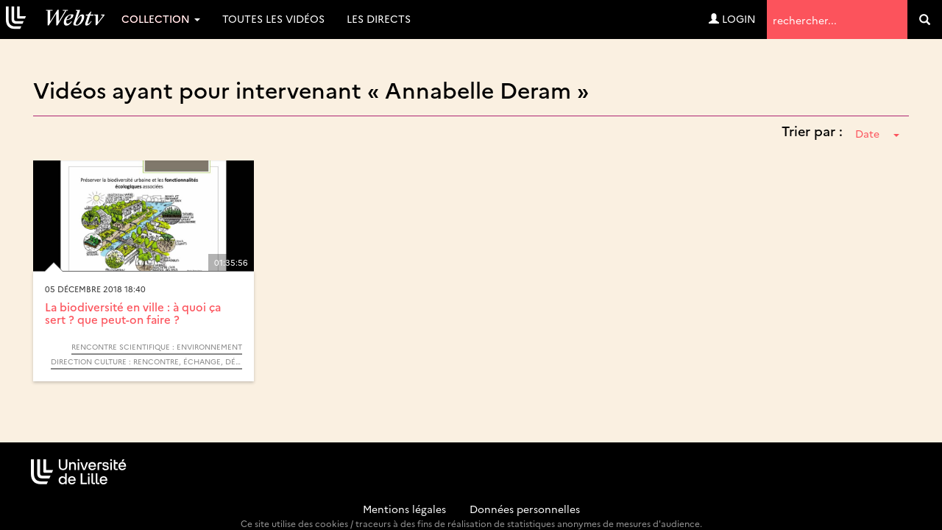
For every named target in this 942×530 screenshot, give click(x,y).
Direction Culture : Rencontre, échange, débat (146, 361)
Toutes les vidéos (273, 18)
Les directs (379, 18)
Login (732, 18)
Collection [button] (160, 18)
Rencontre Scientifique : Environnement (156, 347)
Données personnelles (525, 508)
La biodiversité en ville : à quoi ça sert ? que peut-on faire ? (133, 313)
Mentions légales (404, 508)
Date (877, 133)
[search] (924, 19)
